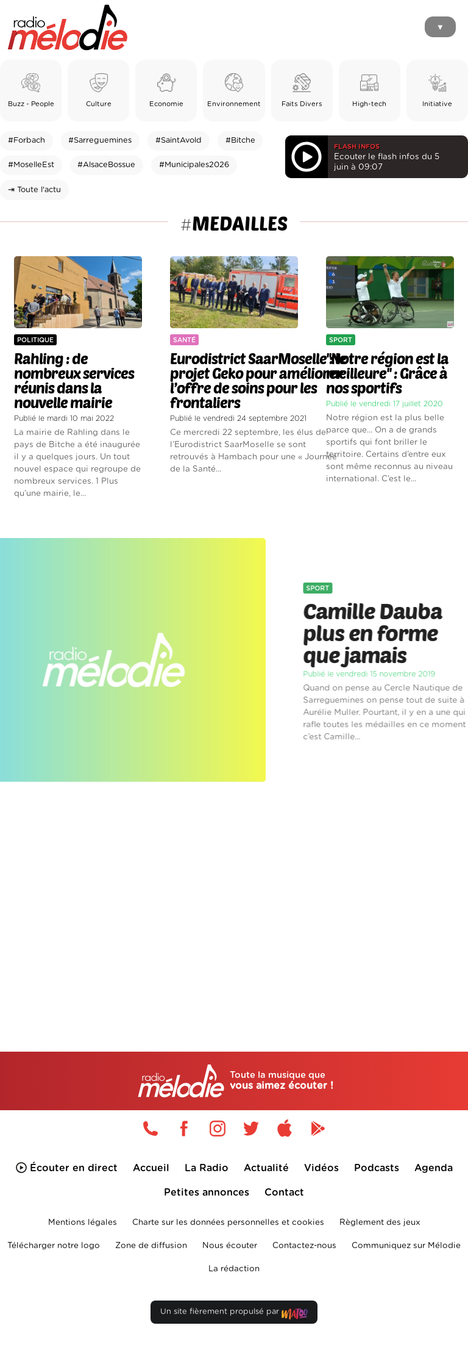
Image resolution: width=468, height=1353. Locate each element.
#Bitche (240, 141)
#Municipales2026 (194, 165)
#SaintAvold (178, 141)
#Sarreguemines (100, 141)
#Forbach (26, 141)
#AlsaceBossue (106, 165)
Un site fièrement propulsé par (234, 1314)
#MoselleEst (31, 165)
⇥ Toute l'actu (34, 190)
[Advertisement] (234, 895)
